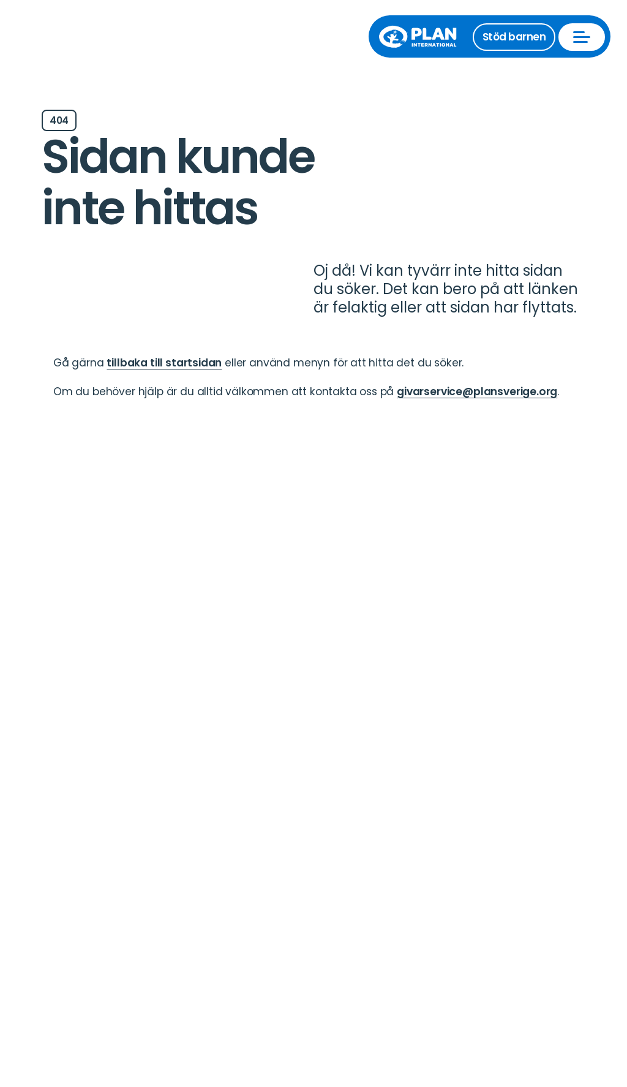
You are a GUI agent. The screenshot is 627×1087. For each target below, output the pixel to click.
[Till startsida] (424, 36)
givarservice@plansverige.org (477, 391)
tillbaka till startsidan (164, 362)
